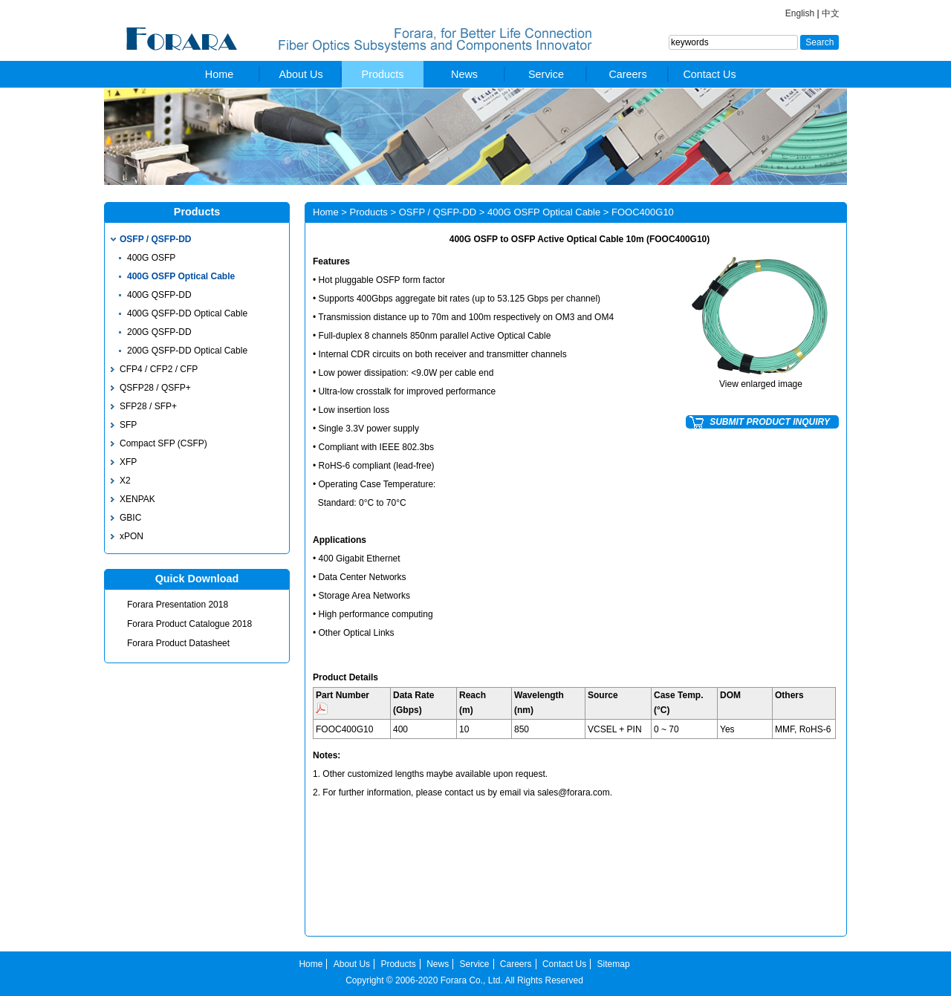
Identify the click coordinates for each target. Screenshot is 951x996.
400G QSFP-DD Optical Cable (187, 313)
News (464, 74)
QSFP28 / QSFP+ (155, 388)
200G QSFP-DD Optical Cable (187, 350)
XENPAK (137, 499)
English (799, 13)
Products (383, 74)
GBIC (130, 517)
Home (219, 74)
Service (546, 74)
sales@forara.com (573, 792)
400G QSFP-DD (159, 295)
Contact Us (709, 74)
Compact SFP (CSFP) (163, 443)
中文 (831, 13)
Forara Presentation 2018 (177, 604)
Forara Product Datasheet (178, 643)
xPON (131, 536)
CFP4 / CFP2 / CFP (159, 369)
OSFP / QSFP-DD (155, 239)
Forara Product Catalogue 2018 (189, 624)
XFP (128, 462)
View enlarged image (760, 384)
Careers (627, 74)
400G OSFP (151, 258)
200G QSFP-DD (159, 332)
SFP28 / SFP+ (148, 406)
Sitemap (613, 964)
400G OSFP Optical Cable (181, 276)
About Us (300, 74)
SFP (128, 425)
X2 (125, 480)
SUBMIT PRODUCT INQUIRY (770, 422)
